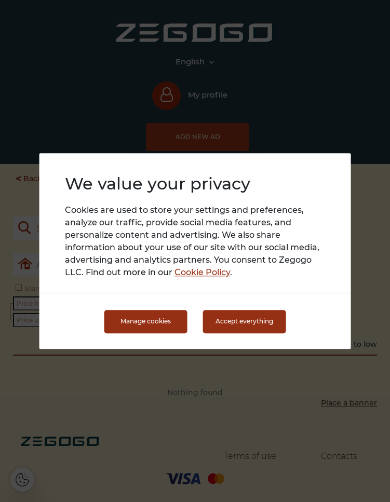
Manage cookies (145, 321)
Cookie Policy (202, 272)
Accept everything (244, 321)
